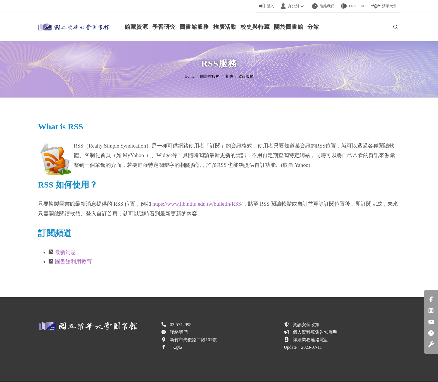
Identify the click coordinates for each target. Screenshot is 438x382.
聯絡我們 (323, 6)
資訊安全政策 (306, 324)
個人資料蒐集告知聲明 (315, 332)
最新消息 (65, 252)
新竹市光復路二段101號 (193, 340)
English (352, 6)
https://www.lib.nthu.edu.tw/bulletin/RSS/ (198, 204)
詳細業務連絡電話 (310, 340)
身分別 (293, 6)
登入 (266, 6)
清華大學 (384, 6)
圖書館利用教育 (73, 262)
